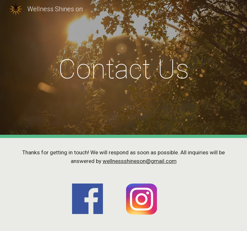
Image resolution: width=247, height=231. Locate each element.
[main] (123, 69)
